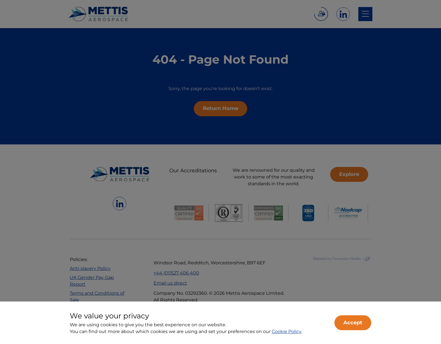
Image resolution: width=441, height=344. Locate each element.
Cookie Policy (286, 331)
